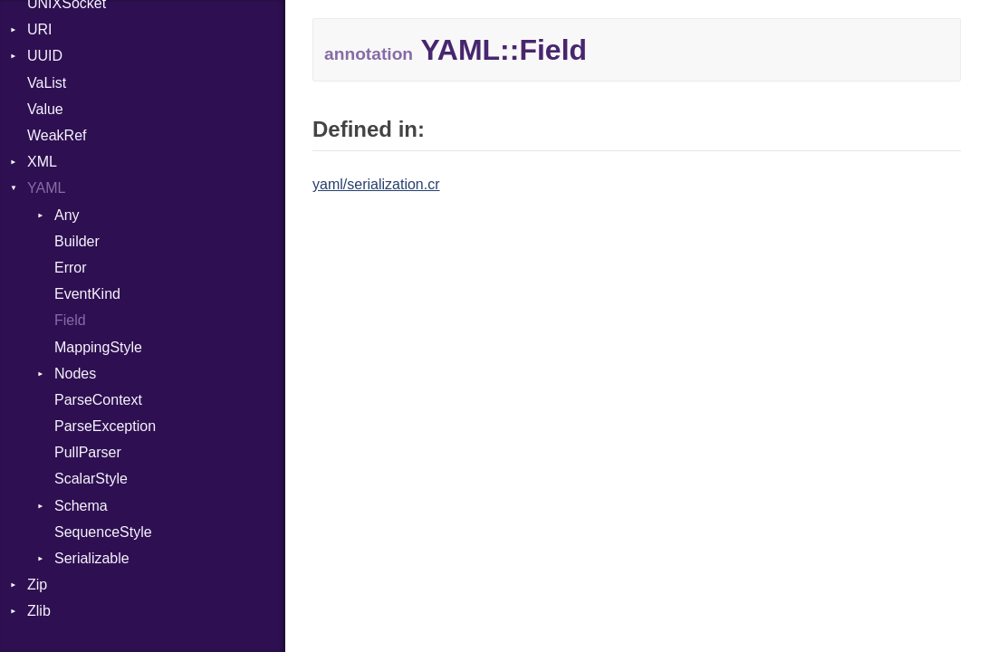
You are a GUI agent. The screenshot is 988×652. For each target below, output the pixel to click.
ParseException (105, 426)
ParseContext (98, 400)
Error (70, 267)
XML (42, 161)
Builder (77, 241)
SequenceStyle (103, 532)
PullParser (87, 452)
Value (45, 109)
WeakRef (57, 135)
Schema (81, 505)
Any (67, 215)
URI (40, 29)
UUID (44, 55)
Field (70, 320)
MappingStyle (98, 347)
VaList (46, 83)
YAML (46, 188)
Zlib (39, 610)
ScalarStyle (91, 478)
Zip (37, 584)
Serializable (91, 558)
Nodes (75, 373)
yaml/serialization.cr (375, 184)
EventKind (87, 294)
